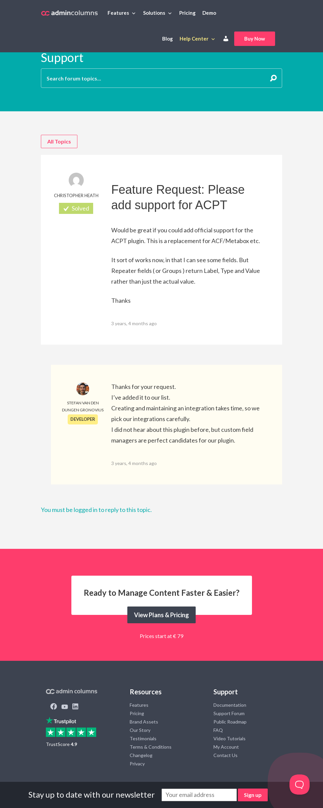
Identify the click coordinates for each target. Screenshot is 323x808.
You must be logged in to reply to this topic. (96, 509)
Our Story (140, 730)
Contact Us (225, 755)
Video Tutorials (229, 738)
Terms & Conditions (151, 747)
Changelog (141, 755)
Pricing (187, 13)
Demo (209, 13)
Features (118, 13)
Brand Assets (144, 722)
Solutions (154, 13)
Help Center (194, 39)
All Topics (59, 141)
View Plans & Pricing (161, 615)
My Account (226, 747)
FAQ (218, 730)
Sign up (253, 795)
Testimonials (143, 738)
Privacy (137, 763)
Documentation (229, 705)
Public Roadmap (230, 722)
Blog (167, 39)
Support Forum (229, 713)
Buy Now (254, 39)
